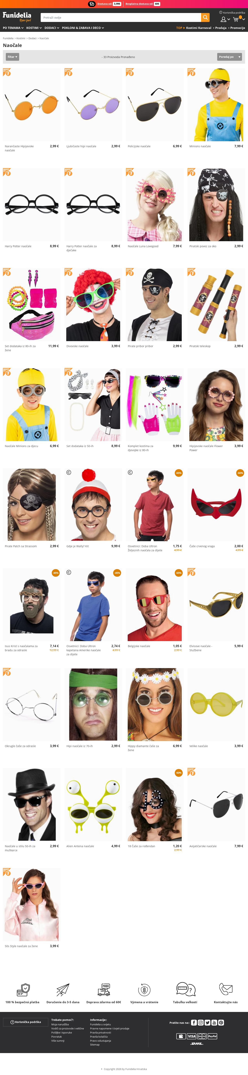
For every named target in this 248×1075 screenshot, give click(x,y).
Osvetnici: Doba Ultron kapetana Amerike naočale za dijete (83, 650)
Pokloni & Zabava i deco (81, 28)
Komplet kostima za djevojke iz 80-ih (140, 448)
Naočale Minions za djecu (21, 446)
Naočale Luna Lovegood (143, 246)
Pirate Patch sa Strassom (21, 546)
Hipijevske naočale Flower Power (206, 448)
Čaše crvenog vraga (202, 546)
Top (179, 28)
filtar (11, 57)
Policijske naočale (139, 146)
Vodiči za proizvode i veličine (67, 1028)
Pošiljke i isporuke (61, 1032)
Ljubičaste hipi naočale (81, 146)
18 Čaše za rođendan (141, 846)
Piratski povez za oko (202, 246)
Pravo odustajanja (100, 1040)
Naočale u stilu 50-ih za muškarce (20, 848)
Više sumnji (57, 1040)
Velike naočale (198, 746)
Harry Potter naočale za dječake (81, 248)
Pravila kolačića (99, 1036)
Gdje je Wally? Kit (77, 546)
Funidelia (8, 38)
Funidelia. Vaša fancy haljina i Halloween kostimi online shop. (17, 17)
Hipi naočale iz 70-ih (79, 746)
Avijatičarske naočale (203, 846)
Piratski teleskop (200, 346)
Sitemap (95, 1044)
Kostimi (32, 28)
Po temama (11, 28)
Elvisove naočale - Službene (200, 648)
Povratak (56, 1036)
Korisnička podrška (25, 1022)
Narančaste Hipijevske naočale (19, 148)
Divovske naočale (77, 346)
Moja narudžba (60, 1024)
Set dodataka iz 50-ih (80, 446)
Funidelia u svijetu (100, 1024)
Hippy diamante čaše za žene (143, 748)
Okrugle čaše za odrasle (20, 746)
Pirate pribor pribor (140, 346)
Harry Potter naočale (18, 246)
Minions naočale (200, 146)
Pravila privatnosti (100, 1032)
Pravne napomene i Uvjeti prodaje (109, 1028)
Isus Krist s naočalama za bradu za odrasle (21, 648)
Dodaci (50, 28)
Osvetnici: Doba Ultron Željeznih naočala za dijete (145, 548)
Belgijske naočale (139, 646)
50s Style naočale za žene (21, 946)
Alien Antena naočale (80, 846)
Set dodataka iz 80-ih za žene (20, 348)
